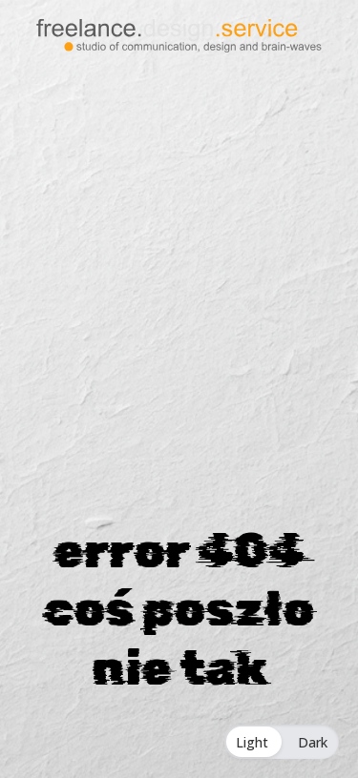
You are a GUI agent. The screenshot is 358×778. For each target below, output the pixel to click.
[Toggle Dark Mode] (281, 742)
